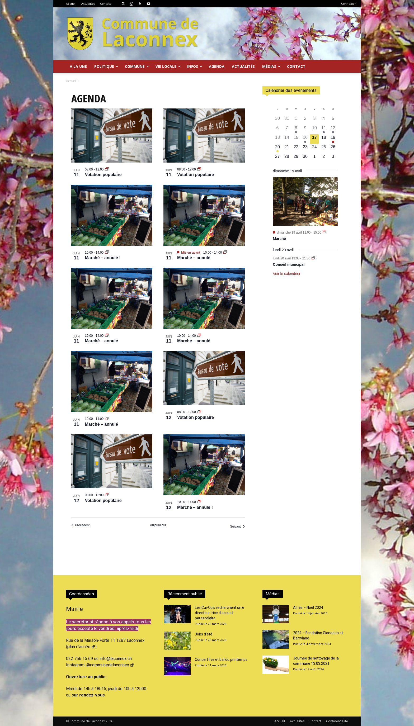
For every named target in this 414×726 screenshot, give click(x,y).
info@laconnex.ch (116, 658)
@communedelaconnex (110, 664)
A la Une (78, 66)
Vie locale (168, 66)
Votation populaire (103, 174)
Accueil (71, 4)
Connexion (348, 4)
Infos (194, 66)
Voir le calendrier (286, 274)
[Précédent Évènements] (80, 525)
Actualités (88, 4)
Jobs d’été (203, 634)
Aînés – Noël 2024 (308, 607)
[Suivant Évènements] (237, 526)
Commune (137, 66)
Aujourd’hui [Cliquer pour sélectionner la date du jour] (158, 525)
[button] (123, 4)
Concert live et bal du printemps (221, 659)
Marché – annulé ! (103, 257)
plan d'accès (81, 646)
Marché (279, 238)
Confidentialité (337, 721)
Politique (106, 66)
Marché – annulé (193, 257)
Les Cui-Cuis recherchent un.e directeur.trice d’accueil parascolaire (219, 612)
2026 (109, 721)
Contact (105, 4)
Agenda (216, 66)
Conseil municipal (289, 264)
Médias (271, 66)
